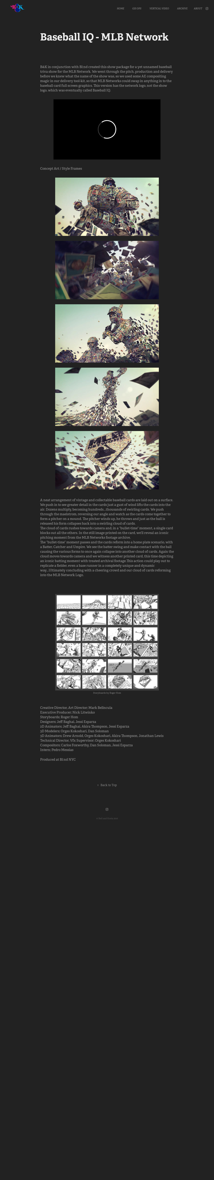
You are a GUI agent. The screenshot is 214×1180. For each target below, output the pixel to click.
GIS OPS (136, 8)
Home (120, 8)
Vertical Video (159, 8)
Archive (182, 8)
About (198, 8)
